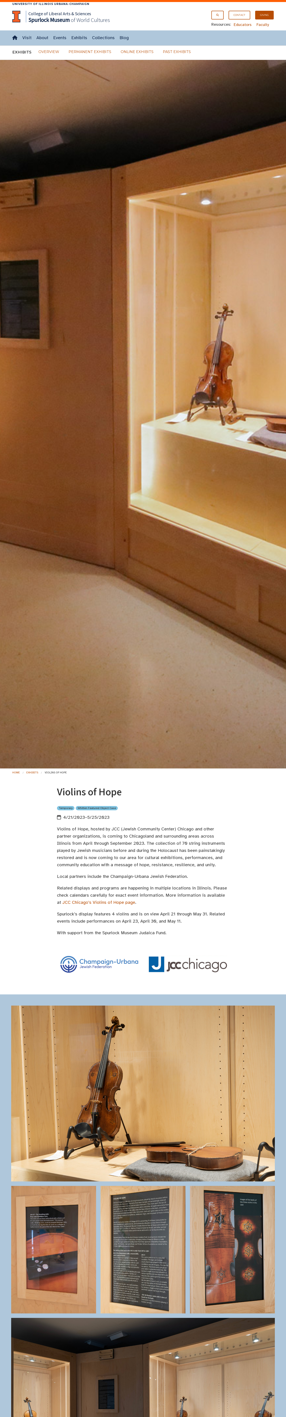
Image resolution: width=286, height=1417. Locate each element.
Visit (27, 37)
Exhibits (79, 37)
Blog (124, 37)
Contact (239, 15)
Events (59, 37)
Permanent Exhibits (90, 52)
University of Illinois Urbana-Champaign (50, 4)
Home (16, 772)
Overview (48, 52)
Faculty (263, 24)
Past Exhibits (177, 52)
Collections (103, 37)
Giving (264, 15)
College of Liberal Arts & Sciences (59, 13)
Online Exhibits (137, 52)
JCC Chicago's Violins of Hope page (98, 902)
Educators (243, 24)
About (42, 37)
